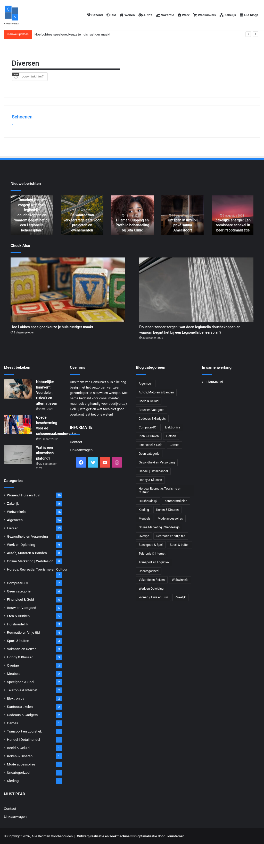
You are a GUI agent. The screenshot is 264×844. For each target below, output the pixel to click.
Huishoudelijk (17, 624)
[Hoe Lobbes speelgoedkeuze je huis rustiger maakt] (68, 289)
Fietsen (12, 528)
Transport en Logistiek (24, 731)
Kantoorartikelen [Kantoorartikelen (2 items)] (175, 501)
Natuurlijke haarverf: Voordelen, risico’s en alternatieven (46, 393)
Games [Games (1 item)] (174, 445)
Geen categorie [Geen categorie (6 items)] (149, 453)
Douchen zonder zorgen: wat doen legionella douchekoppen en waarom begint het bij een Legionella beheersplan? (31, 215)
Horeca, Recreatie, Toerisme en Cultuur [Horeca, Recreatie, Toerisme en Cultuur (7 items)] (160, 490)
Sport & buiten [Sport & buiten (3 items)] (179, 545)
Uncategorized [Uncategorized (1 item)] (149, 571)
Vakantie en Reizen (22, 649)
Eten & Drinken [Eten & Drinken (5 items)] (149, 436)
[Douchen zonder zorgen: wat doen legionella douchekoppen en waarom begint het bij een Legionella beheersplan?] (196, 289)
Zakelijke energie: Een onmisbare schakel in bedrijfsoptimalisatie (233, 225)
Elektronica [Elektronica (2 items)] (172, 427)
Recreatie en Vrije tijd (23, 632)
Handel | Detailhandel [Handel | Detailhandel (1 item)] (153, 471)
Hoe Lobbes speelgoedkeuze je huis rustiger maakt (72, 34)
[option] (32, 215)
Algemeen (15, 520)
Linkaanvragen (15, 816)
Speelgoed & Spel (20, 682)
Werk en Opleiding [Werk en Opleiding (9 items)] (151, 588)
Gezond (95, 15)
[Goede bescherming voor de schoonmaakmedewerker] (18, 424)
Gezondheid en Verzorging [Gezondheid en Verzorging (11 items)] (157, 462)
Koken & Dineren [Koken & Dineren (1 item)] (167, 510)
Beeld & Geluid (18, 748)
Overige (13, 665)
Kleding (13, 781)
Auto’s (145, 15)
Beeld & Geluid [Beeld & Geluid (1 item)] (149, 401)
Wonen (127, 15)
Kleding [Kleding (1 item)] (144, 510)
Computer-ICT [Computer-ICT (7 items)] (148, 427)
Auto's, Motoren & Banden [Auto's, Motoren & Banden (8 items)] (156, 392)
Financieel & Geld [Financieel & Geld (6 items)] (150, 445)
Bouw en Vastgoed (21, 608)
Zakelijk (227, 15)
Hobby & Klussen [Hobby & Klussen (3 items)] (150, 480)
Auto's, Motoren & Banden (27, 553)
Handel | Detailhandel (23, 739)
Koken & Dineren (19, 756)
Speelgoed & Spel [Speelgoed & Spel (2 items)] (151, 545)
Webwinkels (204, 15)
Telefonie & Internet (22, 690)
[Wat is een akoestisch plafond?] (18, 454)
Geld (111, 15)
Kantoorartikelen (20, 706)
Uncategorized (18, 772)
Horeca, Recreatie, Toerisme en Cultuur (37, 569)
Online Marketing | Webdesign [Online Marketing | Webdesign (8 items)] (159, 527)
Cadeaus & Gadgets (22, 715)
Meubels (13, 673)
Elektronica (15, 698)
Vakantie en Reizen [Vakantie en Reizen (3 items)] (152, 580)
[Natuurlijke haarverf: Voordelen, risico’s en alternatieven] (18, 389)
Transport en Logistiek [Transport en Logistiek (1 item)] (154, 562)
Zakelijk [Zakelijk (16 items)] (180, 597)
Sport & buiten (18, 641)
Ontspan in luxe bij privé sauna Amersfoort (183, 225)
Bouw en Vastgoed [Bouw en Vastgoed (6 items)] (151, 410)
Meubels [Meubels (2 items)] (145, 518)
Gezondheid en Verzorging (27, 536)
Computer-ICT (18, 583)
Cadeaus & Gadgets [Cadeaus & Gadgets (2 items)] (152, 418)
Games (12, 723)
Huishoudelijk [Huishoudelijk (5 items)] (148, 501)
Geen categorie (19, 591)
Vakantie (165, 15)
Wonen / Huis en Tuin (23, 495)
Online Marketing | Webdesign (30, 561)
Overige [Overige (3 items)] (144, 536)
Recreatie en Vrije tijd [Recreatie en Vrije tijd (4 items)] (170, 536)
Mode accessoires (21, 764)
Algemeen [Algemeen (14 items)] (146, 383)
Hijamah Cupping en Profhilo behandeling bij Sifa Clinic (132, 225)
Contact (10, 808)
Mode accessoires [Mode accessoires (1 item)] (170, 518)
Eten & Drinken (18, 616)
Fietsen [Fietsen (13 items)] (171, 436)
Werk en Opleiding (21, 544)
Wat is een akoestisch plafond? (45, 452)
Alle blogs (249, 15)
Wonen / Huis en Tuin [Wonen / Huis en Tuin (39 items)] (153, 597)
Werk (183, 15)
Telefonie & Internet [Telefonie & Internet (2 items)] (152, 553)
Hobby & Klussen (20, 657)
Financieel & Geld (20, 599)
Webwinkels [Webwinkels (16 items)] (180, 580)
